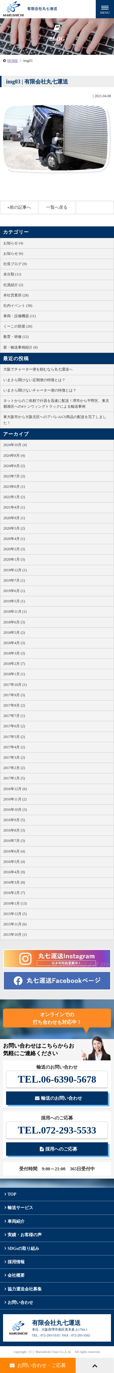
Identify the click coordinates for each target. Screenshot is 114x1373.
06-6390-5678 (57, 1079)
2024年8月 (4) (14, 455)
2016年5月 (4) (14, 862)
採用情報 (16, 1262)
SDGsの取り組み (23, 1248)
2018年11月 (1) (15, 611)
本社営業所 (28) (16, 295)
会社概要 (16, 1275)
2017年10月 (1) (15, 685)
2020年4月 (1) (14, 539)
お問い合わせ (20, 1302)
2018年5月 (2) (14, 632)
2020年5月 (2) (14, 528)
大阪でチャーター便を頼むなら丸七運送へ (38, 369)
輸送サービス (20, 1207)
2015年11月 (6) (15, 924)
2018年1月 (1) (14, 674)
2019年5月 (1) (14, 601)
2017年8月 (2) (14, 705)
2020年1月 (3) (14, 559)
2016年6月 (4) (14, 851)
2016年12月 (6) (15, 789)
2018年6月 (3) (14, 622)
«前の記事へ (19, 207)
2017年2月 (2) (14, 768)
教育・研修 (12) (16, 337)
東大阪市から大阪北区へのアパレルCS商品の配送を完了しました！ (54, 420)
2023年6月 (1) (14, 486)
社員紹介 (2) (13, 285)
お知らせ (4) (13, 243)
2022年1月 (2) (14, 497)
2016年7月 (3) (14, 841)
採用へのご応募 (58, 1149)
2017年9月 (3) (14, 695)
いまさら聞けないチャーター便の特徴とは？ (39, 390)
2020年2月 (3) (14, 549)
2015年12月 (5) (15, 914)
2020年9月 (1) (14, 518)
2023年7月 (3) (14, 476)
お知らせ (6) (13, 253)
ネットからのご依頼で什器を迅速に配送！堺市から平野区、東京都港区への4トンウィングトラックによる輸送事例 (56, 404)
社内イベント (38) (17, 305)
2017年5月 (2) (14, 737)
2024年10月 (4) (15, 445)
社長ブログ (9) (15, 264)
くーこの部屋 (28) (17, 326)
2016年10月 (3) (15, 809)
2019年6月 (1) (14, 591)
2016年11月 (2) (15, 799)
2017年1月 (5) (14, 778)
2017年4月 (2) (14, 747)
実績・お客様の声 (25, 1235)
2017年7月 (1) (14, 716)
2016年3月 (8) (14, 882)
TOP (12, 1194)
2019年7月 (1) (14, 580)
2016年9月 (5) (14, 820)
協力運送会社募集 (25, 1289)
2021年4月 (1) (14, 507)
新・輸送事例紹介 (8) (20, 347)
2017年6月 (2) (14, 726)
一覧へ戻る (56, 207)
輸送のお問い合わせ (58, 1098)
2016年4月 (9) (14, 872)
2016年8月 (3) (14, 830)
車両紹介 (16, 1221)
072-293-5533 (57, 1130)
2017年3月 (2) (14, 757)
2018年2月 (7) (14, 664)
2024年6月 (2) (14, 466)
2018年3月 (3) (14, 653)
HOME (12, 61)
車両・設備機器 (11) (19, 316)
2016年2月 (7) (14, 893)
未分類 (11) (12, 274)
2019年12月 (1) (15, 570)
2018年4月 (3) (14, 643)
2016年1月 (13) (15, 903)
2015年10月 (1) (15, 934)
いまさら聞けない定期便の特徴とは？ (34, 380)
